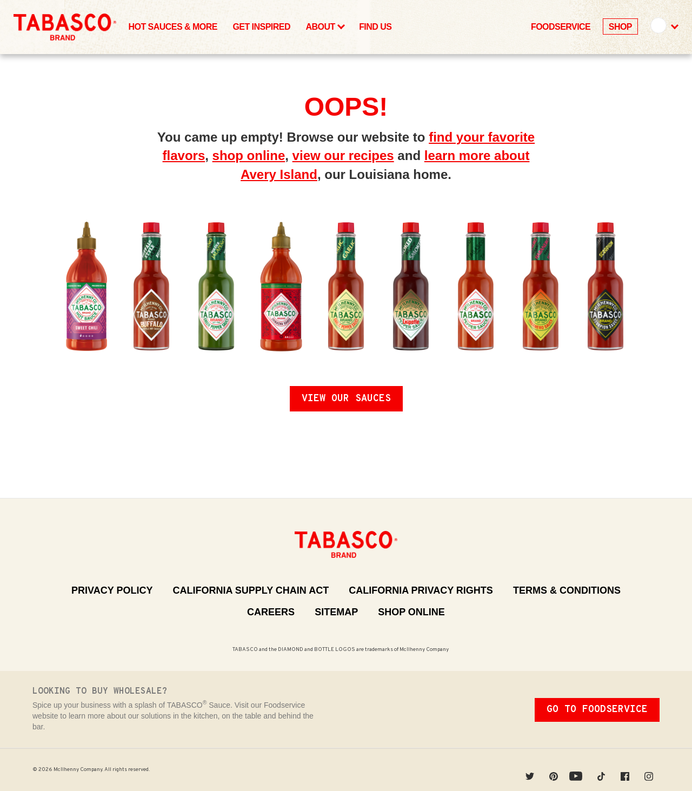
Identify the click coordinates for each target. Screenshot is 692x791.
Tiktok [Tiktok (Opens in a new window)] (604, 770)
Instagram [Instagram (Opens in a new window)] (652, 770)
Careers (271, 612)
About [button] (324, 26)
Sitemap (336, 612)
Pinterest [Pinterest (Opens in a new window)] (556, 770)
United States (658, 25)
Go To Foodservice (597, 709)
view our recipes (343, 155)
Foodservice (560, 26)
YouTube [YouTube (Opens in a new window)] (578, 770)
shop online (248, 155)
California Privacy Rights (421, 590)
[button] (663, 27)
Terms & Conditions (567, 590)
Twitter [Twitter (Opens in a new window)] (533, 770)
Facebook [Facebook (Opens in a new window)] (628, 770)
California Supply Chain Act (250, 590)
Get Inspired (261, 26)
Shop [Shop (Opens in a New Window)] (620, 26)
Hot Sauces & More (173, 26)
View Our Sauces (346, 399)
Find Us (375, 26)
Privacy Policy (111, 590)
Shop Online (411, 612)
